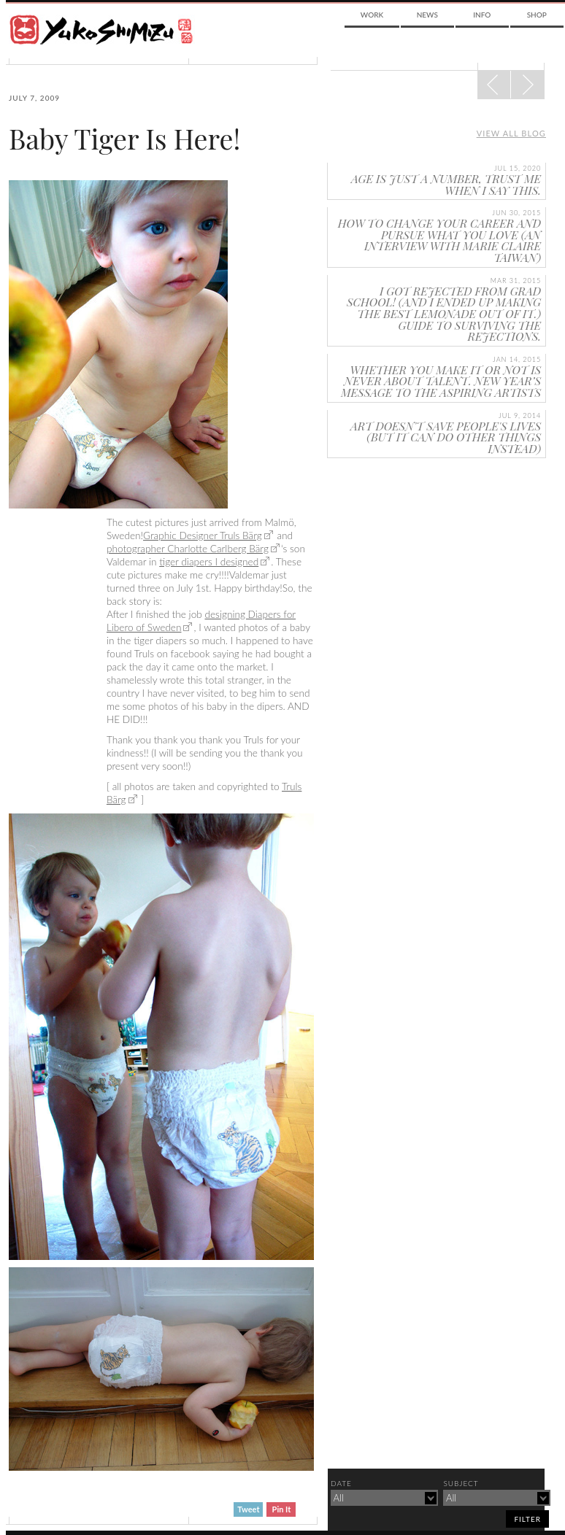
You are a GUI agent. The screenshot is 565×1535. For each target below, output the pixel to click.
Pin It (281, 1509)
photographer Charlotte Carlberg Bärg (188, 548)
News (427, 14)
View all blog (511, 133)
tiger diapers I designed (208, 562)
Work (372, 14)
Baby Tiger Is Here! (124, 138)
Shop (537, 14)
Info (482, 14)
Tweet (248, 1509)
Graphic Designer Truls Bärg (202, 535)
